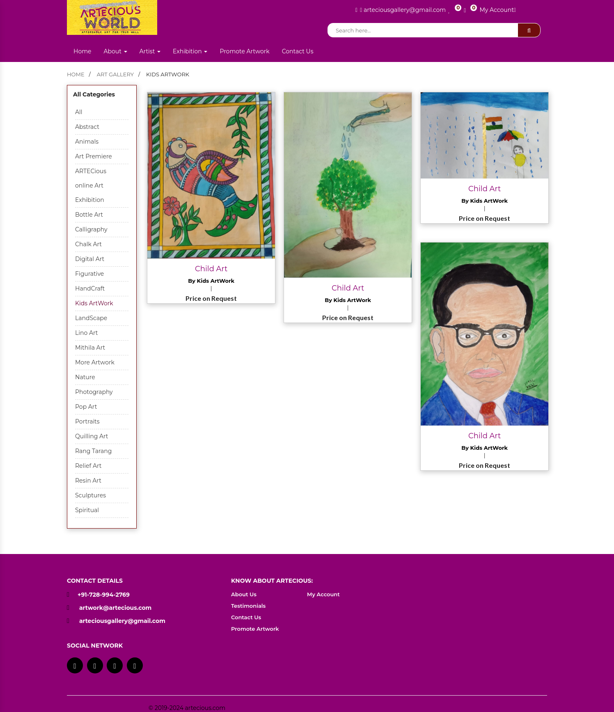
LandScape (91, 318)
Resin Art (88, 480)
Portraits (87, 421)
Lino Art (86, 333)
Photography (94, 392)
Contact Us (298, 51)
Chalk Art (88, 244)
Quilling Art (91, 436)
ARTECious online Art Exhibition (90, 185)
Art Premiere (93, 156)
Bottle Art (89, 214)
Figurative (89, 273)
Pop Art (86, 406)
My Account (497, 10)
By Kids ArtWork (211, 280)
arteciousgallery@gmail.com (122, 621)
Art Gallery (115, 74)
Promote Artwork (244, 51)
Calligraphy (91, 229)
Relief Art (88, 465)
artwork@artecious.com (115, 607)
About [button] (115, 51)
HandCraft (90, 288)
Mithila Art (90, 347)
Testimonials (248, 605)
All (78, 112)
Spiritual (87, 510)
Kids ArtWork (94, 303)
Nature (85, 377)
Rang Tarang (93, 451)
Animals (87, 141)
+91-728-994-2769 (98, 594)
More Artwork (95, 362)
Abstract (87, 126)
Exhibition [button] (190, 51)
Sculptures (90, 495)
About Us (244, 594)
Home (82, 51)
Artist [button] (150, 51)
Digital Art (89, 259)
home (76, 74)
